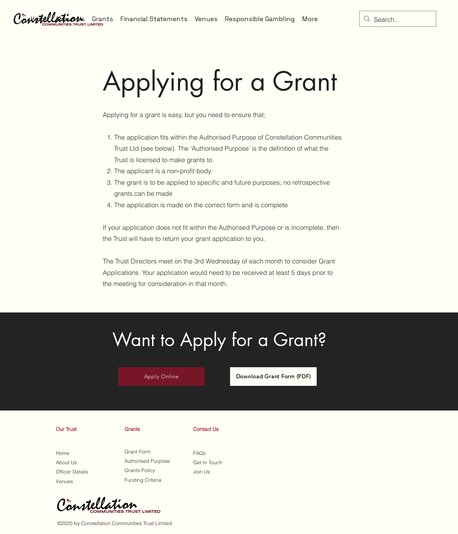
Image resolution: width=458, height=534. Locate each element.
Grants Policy (140, 470)
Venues (64, 481)
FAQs (199, 453)
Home (62, 453)
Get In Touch (207, 462)
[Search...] (397, 19)
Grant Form (138, 451)
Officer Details (72, 472)
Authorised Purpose (147, 461)
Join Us (201, 472)
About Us (66, 462)
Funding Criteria (143, 480)
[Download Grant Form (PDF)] (273, 376)
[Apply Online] (161, 376)
